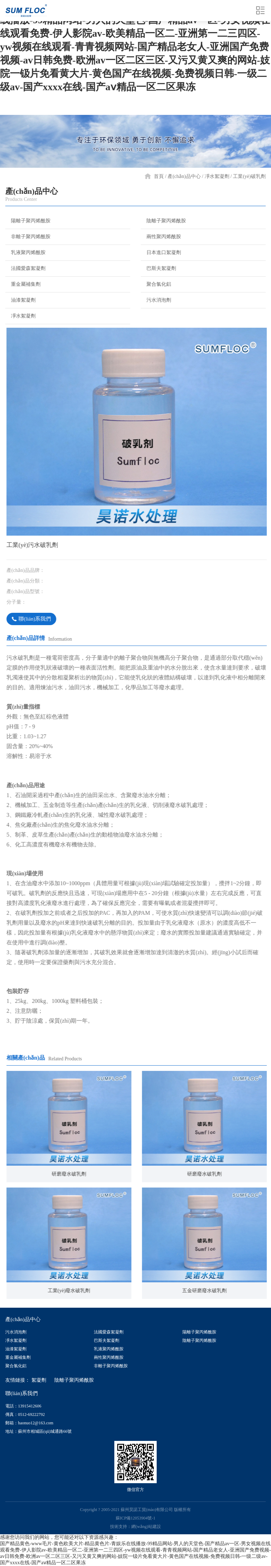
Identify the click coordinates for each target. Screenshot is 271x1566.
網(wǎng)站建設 (146, 1526)
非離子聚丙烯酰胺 (27, 236)
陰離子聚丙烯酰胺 (163, 220)
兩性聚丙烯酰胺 (161, 236)
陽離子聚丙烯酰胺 (27, 220)
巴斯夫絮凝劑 (158, 268)
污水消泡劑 (156, 299)
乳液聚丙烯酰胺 (25, 252)
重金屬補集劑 (23, 284)
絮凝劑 (38, 1380)
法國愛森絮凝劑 (25, 268)
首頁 (159, 176)
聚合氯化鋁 (156, 284)
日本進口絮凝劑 (161, 252)
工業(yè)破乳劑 (249, 176)
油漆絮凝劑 (20, 299)
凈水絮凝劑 (217, 176)
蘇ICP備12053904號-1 (136, 1518)
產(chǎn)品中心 (184, 176)
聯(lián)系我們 (42, 619)
